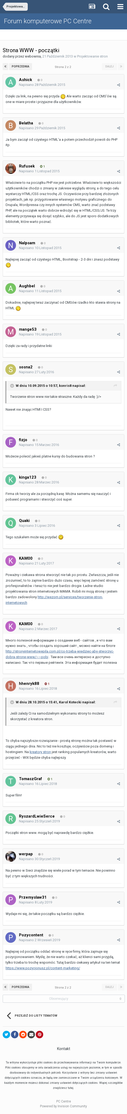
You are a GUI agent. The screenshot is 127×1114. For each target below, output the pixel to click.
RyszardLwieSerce (37, 816)
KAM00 (26, 558)
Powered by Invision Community (63, 1106)
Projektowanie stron (92, 56)
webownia (33, 56)
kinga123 (27, 477)
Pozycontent (31, 935)
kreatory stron (40, 752)
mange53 (28, 329)
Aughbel (27, 286)
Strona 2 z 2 (64, 67)
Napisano (42, 85)
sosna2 (26, 367)
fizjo (23, 439)
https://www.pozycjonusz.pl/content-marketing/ (43, 968)
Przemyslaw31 (33, 897)
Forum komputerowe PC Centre (48, 21)
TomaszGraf (30, 778)
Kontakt (63, 1049)
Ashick (25, 79)
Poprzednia (20, 66)
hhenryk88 (29, 683)
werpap (26, 854)
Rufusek (27, 166)
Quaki (24, 520)
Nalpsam (27, 243)
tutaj (70, 1088)
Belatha (26, 123)
